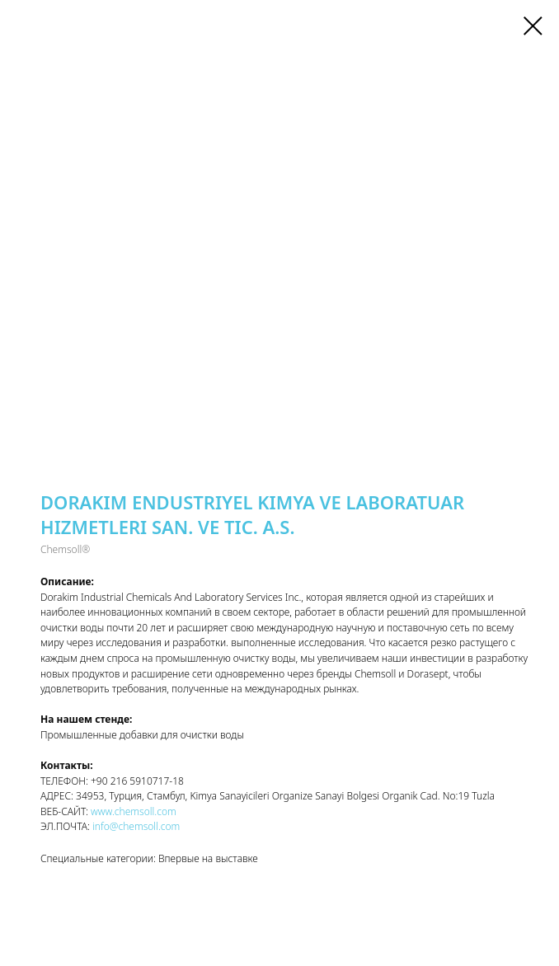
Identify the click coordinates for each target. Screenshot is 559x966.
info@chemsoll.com (135, 826)
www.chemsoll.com (133, 811)
